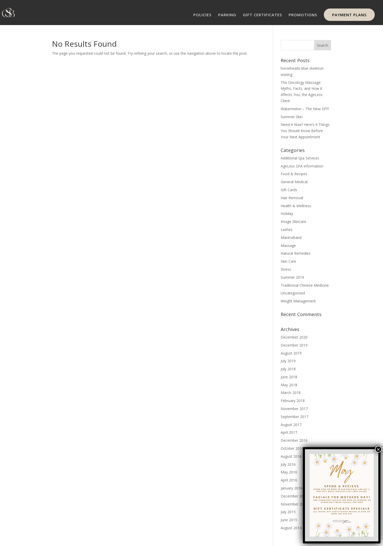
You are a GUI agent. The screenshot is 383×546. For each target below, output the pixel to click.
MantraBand (291, 237)
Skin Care (288, 261)
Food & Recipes (294, 173)
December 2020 (294, 337)
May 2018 (289, 384)
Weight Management (298, 301)
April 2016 (289, 480)
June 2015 (289, 519)
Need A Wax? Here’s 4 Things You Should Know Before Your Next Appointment (305, 130)
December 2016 (294, 440)
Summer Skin (292, 116)
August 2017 (291, 424)
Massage (288, 245)
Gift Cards (289, 189)
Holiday (287, 213)
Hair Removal (292, 197)
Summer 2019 (292, 277)
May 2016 (289, 472)
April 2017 (289, 432)
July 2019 (288, 360)
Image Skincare (293, 221)
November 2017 (294, 408)
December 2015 (294, 496)
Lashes (287, 229)
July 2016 (288, 464)
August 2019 (291, 353)
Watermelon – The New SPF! (305, 108)
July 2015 (288, 511)
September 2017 (294, 416)
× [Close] (378, 449)
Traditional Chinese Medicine (305, 285)
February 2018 (293, 400)
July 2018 (288, 368)
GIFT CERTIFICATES (262, 15)
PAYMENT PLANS (349, 14)
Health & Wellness (296, 205)
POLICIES (202, 15)
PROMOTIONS (303, 15)
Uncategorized (293, 293)
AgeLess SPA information (302, 166)
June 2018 (289, 376)
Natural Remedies (296, 253)
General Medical (294, 181)
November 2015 (294, 504)
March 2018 (291, 392)
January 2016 (291, 488)
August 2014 (291, 527)
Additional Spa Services (300, 158)
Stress (286, 269)
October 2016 (292, 448)
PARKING (227, 15)
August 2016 (291, 456)
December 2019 (294, 345)
